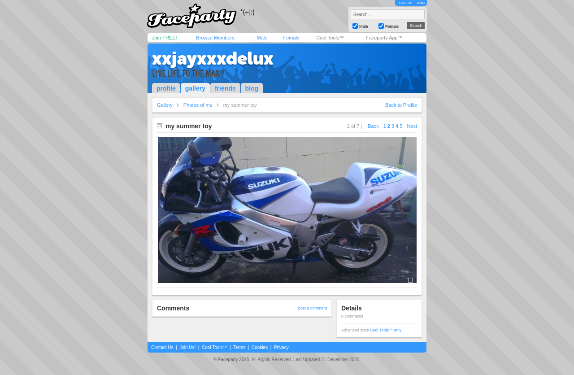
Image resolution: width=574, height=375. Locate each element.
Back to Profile (401, 105)
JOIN (421, 3)
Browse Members (215, 37)
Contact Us (162, 347)
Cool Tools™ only (385, 330)
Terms (239, 347)
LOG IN (405, 3)
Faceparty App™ (384, 37)
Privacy (281, 347)
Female (291, 37)
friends (225, 88)
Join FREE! (164, 37)
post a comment (312, 308)
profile (166, 88)
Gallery (165, 105)
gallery (195, 88)
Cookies (260, 347)
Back (373, 126)
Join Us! (187, 347)
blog (252, 88)
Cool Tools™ (330, 37)
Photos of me (198, 105)
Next (412, 126)
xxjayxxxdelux (213, 58)
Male (262, 37)
